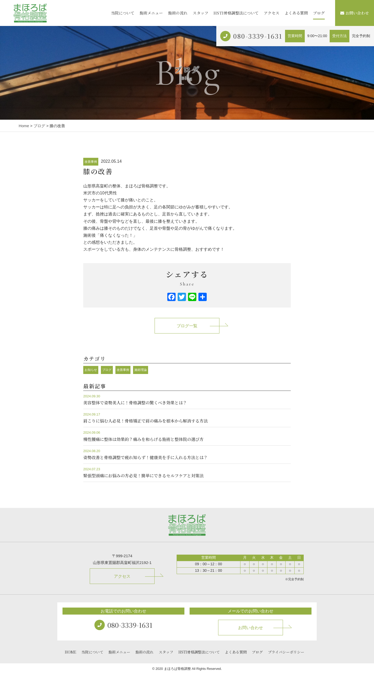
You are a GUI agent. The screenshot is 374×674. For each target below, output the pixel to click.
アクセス (271, 13)
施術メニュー (151, 13)
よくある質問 (296, 13)
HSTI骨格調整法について (236, 13)
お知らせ (91, 370)
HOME (70, 652)
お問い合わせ (354, 13)
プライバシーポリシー (286, 652)
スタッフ (200, 13)
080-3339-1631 (257, 35)
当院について (122, 13)
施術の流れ (178, 13)
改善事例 (91, 162)
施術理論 (140, 370)
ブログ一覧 (187, 326)
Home (24, 126)
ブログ (319, 13)
